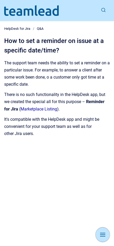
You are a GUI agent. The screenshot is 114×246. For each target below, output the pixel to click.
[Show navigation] (103, 235)
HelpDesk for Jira (17, 29)
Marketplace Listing (39, 109)
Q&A (40, 29)
